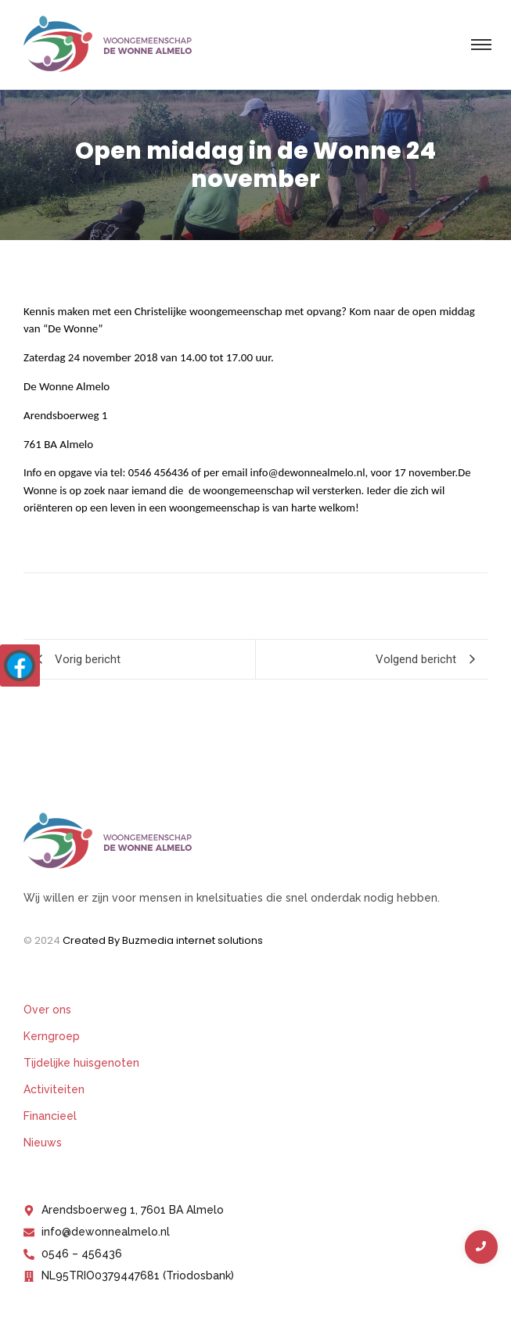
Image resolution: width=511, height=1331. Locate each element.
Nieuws (42, 1142)
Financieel (50, 1116)
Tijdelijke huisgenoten (81, 1063)
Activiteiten (54, 1089)
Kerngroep (51, 1036)
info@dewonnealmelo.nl (307, 472)
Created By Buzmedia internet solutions (163, 940)
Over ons (47, 1009)
